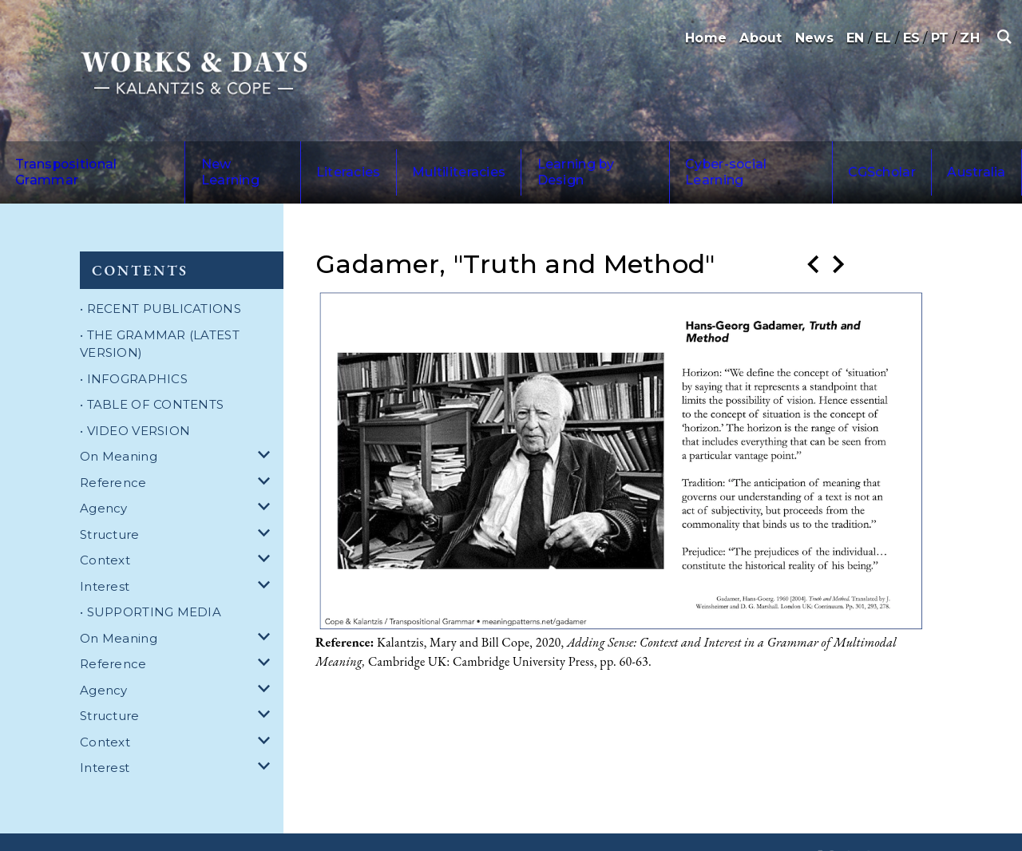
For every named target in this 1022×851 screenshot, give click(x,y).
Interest (104, 552)
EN (855, 38)
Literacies (318, 155)
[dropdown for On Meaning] (266, 423)
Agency (104, 474)
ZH (970, 38)
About (760, 38)
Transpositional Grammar (87, 155)
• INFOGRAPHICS (134, 345)
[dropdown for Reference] (266, 450)
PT (940, 38)
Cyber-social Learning (677, 155)
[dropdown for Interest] (266, 553)
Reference (113, 449)
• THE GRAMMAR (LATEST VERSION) (160, 310)
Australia (870, 155)
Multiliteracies (408, 155)
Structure (110, 501)
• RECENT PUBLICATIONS (160, 275)
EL (883, 38)
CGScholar (796, 155)
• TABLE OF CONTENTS (152, 370)
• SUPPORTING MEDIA (150, 578)
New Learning (227, 155)
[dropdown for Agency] (266, 475)
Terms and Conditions (296, 825)
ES (912, 38)
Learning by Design (530, 155)
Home (706, 38)
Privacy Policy (400, 825)
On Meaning (118, 422)
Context (105, 526)
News (814, 38)
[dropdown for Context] (266, 527)
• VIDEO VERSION (135, 397)
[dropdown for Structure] (266, 502)
